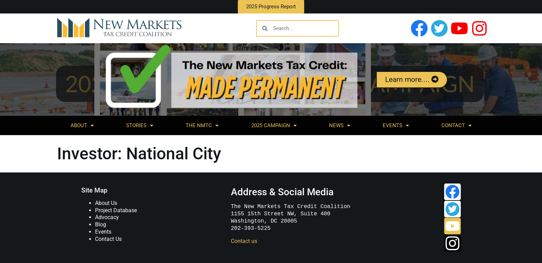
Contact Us (108, 239)
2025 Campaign (274, 126)
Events (396, 126)
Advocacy (107, 217)
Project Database (116, 210)
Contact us (244, 241)
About (82, 126)
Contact (456, 126)
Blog (100, 224)
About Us (106, 203)
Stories (139, 126)
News (339, 126)
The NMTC (202, 126)
